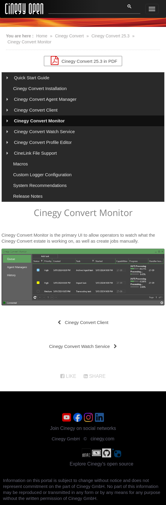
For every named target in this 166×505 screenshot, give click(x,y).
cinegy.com (102, 438)
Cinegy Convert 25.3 (110, 36)
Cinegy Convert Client (36, 109)
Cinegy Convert (69, 36)
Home (41, 36)
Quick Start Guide (31, 77)
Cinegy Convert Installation (40, 88)
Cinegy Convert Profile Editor (43, 142)
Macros (20, 163)
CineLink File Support (35, 153)
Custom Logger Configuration (42, 174)
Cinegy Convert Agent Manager (45, 99)
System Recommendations (40, 185)
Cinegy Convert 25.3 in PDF (83, 60)
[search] (83, 8)
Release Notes (27, 196)
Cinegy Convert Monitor (29, 41)
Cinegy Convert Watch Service (44, 131)
